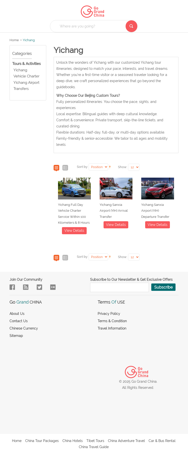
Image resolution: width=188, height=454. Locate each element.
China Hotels (72, 441)
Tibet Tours (95, 441)
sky (53, 287)
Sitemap (16, 336)
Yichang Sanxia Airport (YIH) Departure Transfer (155, 211)
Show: (122, 167)
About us (17, 314)
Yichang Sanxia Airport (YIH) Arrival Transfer (114, 211)
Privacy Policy (109, 314)
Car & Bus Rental (162, 441)
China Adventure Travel (126, 441)
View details (74, 231)
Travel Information (112, 328)
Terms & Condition (112, 321)
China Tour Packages (42, 441)
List (65, 168)
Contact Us (19, 321)
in (39, 287)
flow (25, 287)
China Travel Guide (94, 447)
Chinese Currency (24, 328)
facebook (12, 287)
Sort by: (82, 167)
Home (14, 40)
